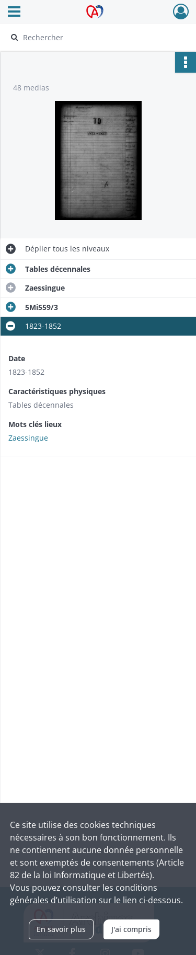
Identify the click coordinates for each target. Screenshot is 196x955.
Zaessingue (28, 438)
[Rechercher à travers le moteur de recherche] (97, 37)
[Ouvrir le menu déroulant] (14, 12)
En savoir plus (61, 929)
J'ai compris (131, 929)
